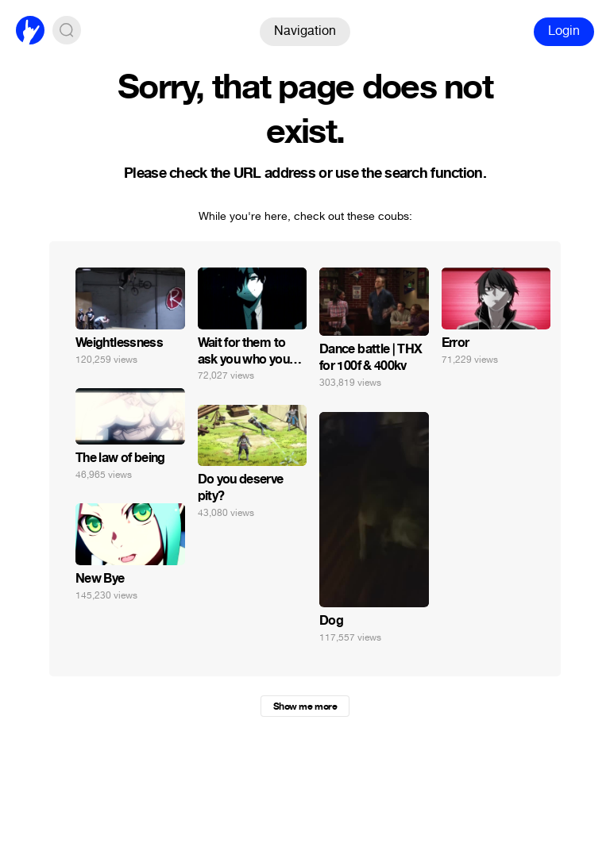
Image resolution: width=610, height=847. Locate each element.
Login (564, 30)
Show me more (305, 706)
